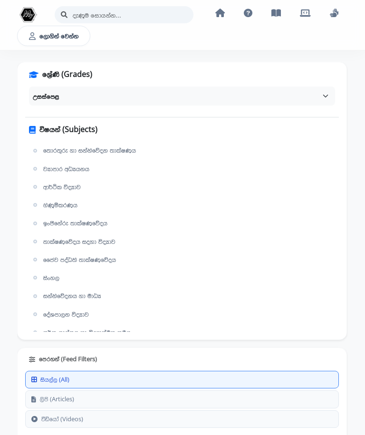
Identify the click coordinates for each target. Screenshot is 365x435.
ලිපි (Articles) (52, 399)
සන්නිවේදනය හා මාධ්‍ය (66, 295)
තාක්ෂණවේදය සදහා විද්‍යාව (73, 241)
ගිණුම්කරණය (54, 205)
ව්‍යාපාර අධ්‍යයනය (60, 168)
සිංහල (45, 277)
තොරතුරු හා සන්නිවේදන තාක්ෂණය (83, 150)
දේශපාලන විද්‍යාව (60, 314)
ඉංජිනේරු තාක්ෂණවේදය (69, 223)
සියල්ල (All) (50, 379)
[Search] (124, 15)
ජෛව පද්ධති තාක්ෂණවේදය (73, 259)
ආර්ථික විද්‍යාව (56, 187)
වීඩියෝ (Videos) (57, 419)
